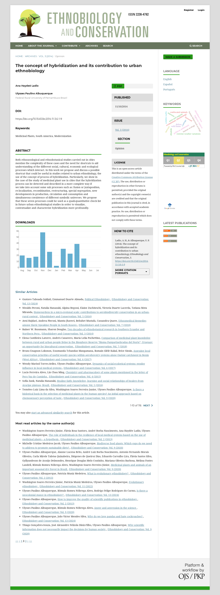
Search (108, 45)
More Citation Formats (125, 271)
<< (16, 541)
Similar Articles (26, 292)
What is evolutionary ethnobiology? (108, 473)
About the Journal (41, 45)
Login (201, 10)
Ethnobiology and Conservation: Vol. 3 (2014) (68, 333)
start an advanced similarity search (51, 412)
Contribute (70, 45)
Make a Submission (178, 56)
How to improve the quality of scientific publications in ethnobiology (98, 499)
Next (146, 405)
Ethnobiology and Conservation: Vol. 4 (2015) (75, 376)
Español (167, 84)
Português (169, 89)
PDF (119, 86)
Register (189, 10)
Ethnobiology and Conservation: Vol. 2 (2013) (86, 439)
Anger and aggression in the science (115, 507)
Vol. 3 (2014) (46, 56)
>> (30, 541)
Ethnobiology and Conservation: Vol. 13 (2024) (92, 495)
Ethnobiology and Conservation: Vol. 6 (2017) (65, 359)
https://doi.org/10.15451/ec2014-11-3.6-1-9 (38, 118)
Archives (91, 45)
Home (19, 45)
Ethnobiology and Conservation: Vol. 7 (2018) (105, 325)
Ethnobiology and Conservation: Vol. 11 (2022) (66, 486)
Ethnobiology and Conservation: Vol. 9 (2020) (90, 398)
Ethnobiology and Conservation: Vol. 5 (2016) (66, 316)
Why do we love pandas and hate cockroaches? (115, 516)
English (167, 79)
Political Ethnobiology (97, 299)
